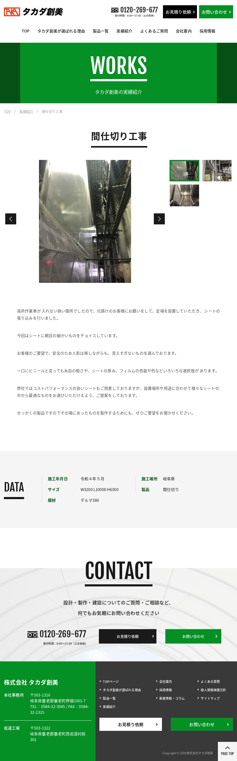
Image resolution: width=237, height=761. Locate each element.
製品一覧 (101, 31)
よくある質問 (210, 681)
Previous (10, 218)
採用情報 (208, 31)
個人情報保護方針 (213, 690)
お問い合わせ (214, 12)
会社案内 (184, 31)
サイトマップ (210, 698)
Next (159, 218)
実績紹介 (124, 31)
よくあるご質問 (154, 31)
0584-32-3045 (53, 706)
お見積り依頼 (178, 12)
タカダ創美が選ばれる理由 (61, 31)
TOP (26, 31)
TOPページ (111, 681)
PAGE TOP (227, 754)
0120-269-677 (63, 634)
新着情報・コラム (172, 698)
